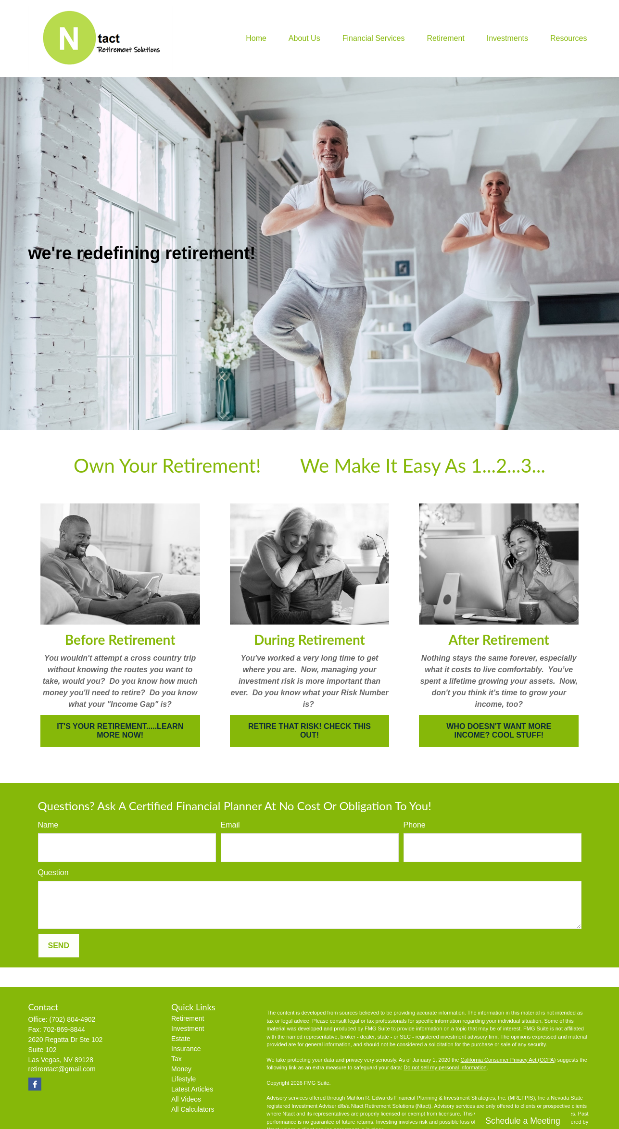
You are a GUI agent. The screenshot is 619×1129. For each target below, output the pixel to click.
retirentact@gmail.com (62, 1069)
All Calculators (192, 1109)
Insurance (186, 1049)
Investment (187, 1028)
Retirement (187, 1018)
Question (53, 872)
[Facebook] (34, 1084)
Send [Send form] (58, 945)
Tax (176, 1059)
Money (181, 1069)
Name (48, 825)
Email (230, 825)
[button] (256, 38)
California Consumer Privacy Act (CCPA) (508, 1060)
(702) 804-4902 (73, 1019)
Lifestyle (183, 1079)
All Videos (186, 1099)
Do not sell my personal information (445, 1067)
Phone (415, 825)
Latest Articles (192, 1089)
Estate (180, 1038)
